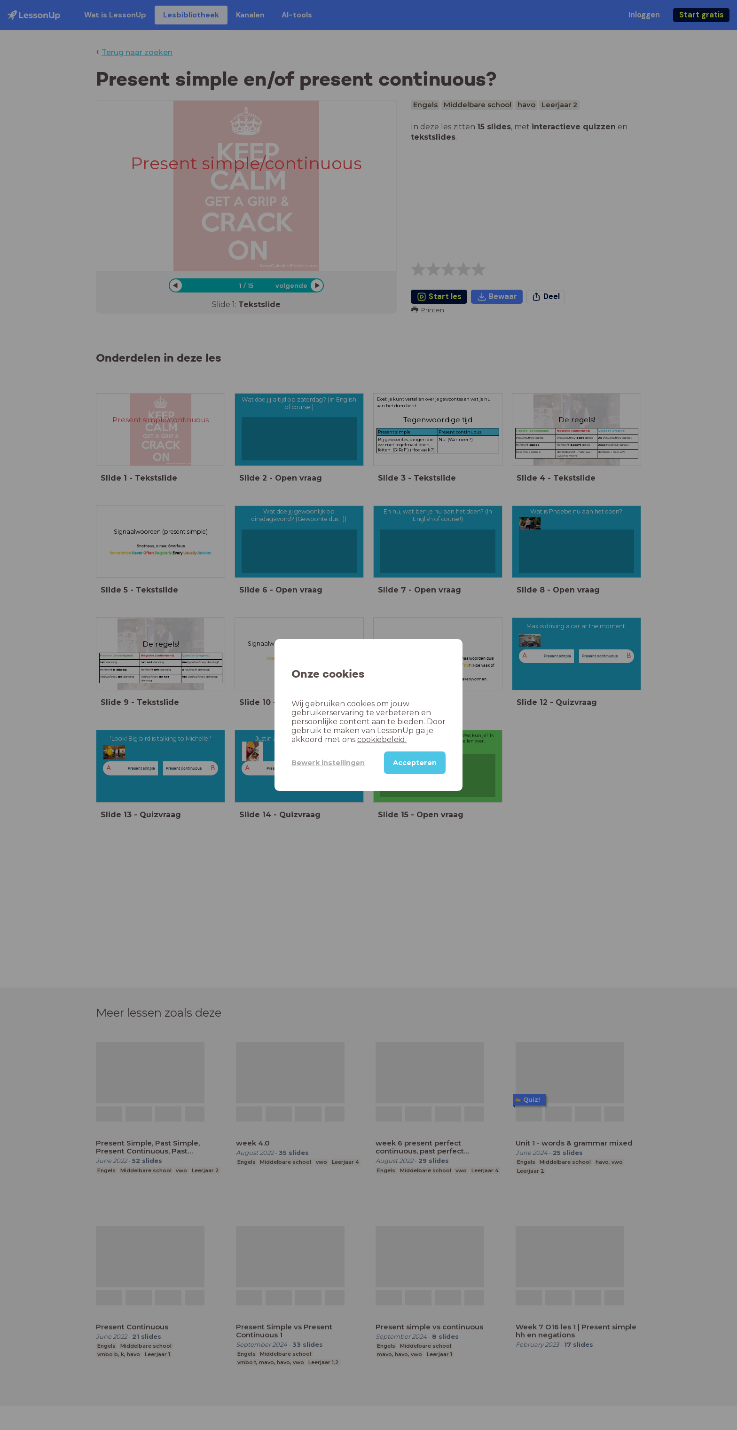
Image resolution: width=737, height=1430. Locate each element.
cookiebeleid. (382, 739)
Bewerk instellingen (328, 762)
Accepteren (415, 762)
